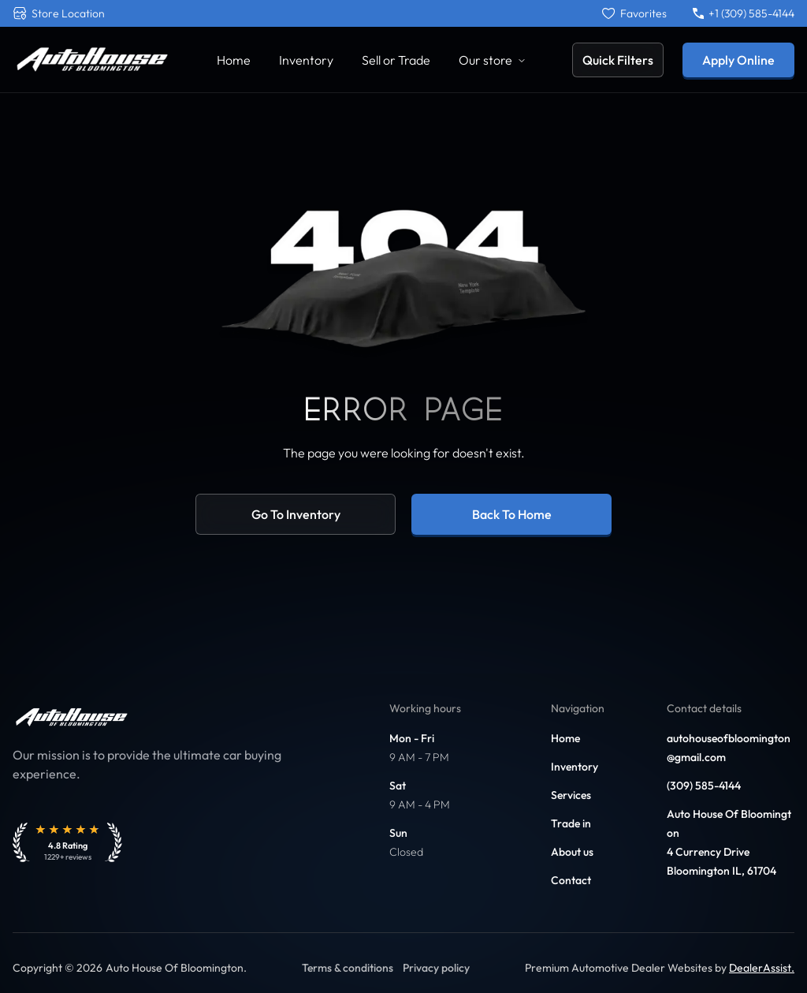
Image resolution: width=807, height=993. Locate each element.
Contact (571, 880)
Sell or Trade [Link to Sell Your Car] (396, 60)
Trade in (571, 823)
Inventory (574, 767)
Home (565, 738)
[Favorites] (634, 13)
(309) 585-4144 (704, 785)
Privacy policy (436, 968)
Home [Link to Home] (234, 60)
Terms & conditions (347, 968)
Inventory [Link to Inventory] (306, 60)
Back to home (512, 514)
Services (571, 795)
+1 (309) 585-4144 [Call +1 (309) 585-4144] (743, 13)
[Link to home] (91, 59)
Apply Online (738, 60)
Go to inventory (295, 514)
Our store (492, 60)
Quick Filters (617, 60)
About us (572, 852)
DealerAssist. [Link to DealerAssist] (761, 968)
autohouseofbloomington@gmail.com (728, 747)
